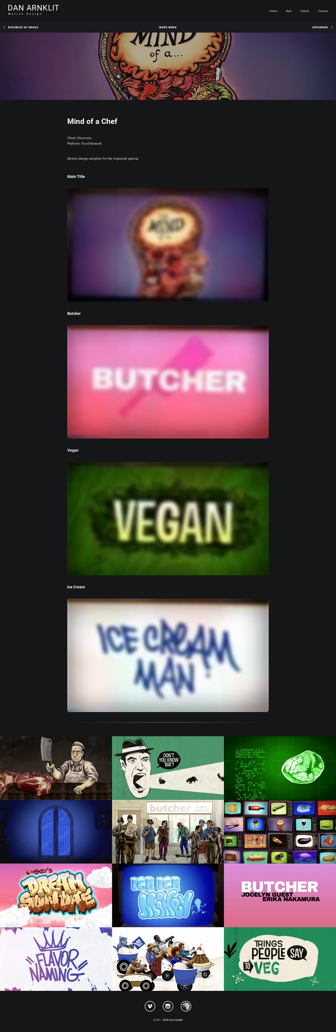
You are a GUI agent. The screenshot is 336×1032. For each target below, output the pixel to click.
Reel (288, 11)
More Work (168, 27)
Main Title (76, 176)
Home (273, 11)
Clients (304, 11)
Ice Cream (76, 587)
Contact (323, 11)
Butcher (74, 313)
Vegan (72, 450)
